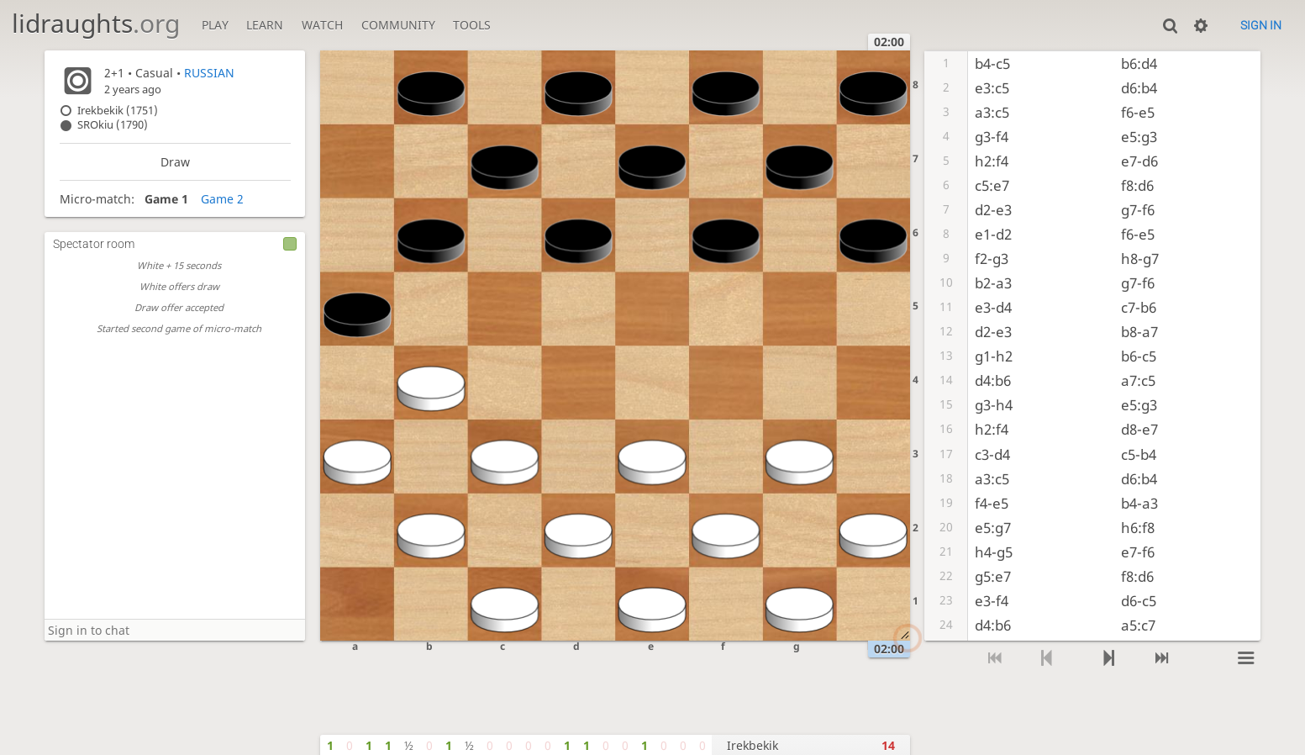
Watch (322, 25)
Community (398, 25)
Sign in (1260, 25)
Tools (472, 25)
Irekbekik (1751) (117, 110)
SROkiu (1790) (112, 125)
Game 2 (222, 199)
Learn (264, 25)
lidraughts (96, 23)
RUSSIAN (209, 73)
